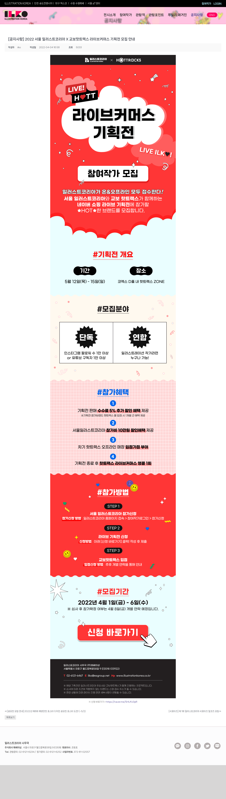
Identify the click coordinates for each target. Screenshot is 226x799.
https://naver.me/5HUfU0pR (121, 702)
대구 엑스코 (61, 3)
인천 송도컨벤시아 (43, 3)
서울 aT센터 (94, 3)
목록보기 (10, 717)
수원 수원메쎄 (77, 3)
